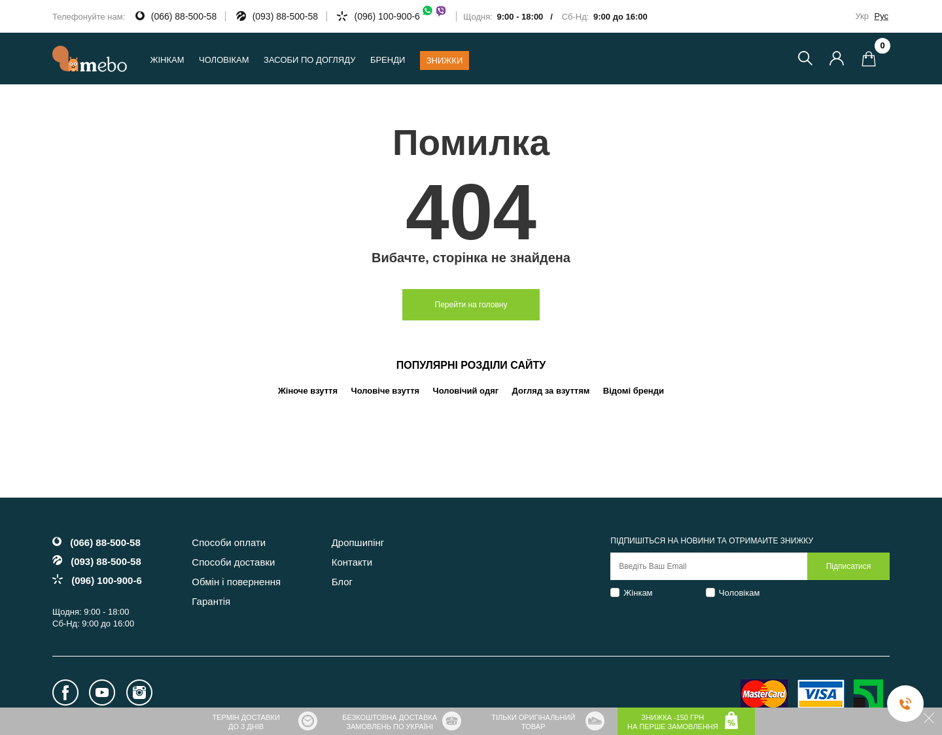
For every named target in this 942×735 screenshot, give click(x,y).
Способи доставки (233, 562)
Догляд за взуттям (551, 391)
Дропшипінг (358, 542)
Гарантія (211, 601)
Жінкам (637, 593)
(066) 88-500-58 (184, 16)
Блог (342, 582)
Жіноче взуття (308, 391)
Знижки (445, 60)
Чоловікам (739, 593)
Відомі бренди (633, 391)
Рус (881, 16)
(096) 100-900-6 (400, 16)
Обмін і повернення (236, 582)
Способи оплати (229, 542)
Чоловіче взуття (385, 391)
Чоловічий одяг (466, 391)
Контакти (352, 562)
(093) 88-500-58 (285, 16)
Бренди (387, 60)
